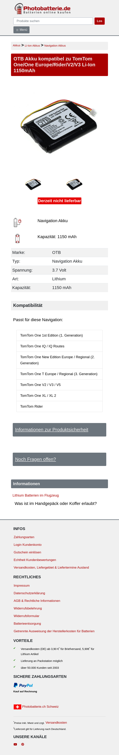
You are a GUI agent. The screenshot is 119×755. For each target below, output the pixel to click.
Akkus (16, 45)
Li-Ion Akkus (32, 45)
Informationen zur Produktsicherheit (51, 429)
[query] (53, 21)
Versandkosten (56, 722)
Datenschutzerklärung (29, 593)
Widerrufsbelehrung (28, 608)
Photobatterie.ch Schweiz (36, 706)
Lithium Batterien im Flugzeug (36, 495)
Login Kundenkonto (28, 545)
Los (99, 21)
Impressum (22, 585)
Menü (21, 30)
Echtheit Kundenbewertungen (35, 560)
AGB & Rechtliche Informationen (37, 601)
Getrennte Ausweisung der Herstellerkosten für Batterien (54, 631)
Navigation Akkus (55, 45)
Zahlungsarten (24, 537)
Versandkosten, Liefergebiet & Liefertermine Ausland (51, 567)
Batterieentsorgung (27, 623)
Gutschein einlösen (27, 552)
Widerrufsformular (26, 616)
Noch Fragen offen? (35, 459)
